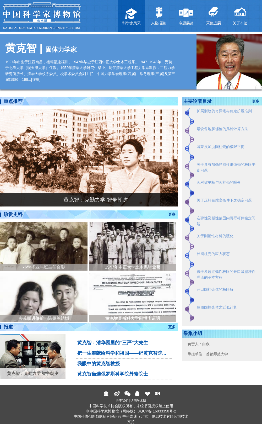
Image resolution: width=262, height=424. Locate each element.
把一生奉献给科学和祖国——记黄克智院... (121, 353)
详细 (36, 79)
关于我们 (122, 400)
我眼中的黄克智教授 (98, 363)
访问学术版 (138, 400)
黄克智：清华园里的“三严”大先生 (112, 342)
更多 (172, 214)
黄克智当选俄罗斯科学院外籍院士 (112, 374)
